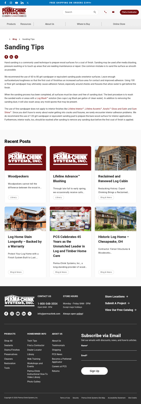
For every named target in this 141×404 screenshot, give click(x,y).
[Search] (95, 12)
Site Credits (132, 394)
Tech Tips (32, 337)
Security (76, 394)
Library (13, 194)
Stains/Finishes (12, 346)
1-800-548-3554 (47, 300)
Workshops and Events (35, 361)
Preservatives (10, 350)
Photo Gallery (34, 378)
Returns (56, 367)
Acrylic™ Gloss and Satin (115, 105)
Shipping (56, 346)
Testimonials (58, 341)
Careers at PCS (59, 362)
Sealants (8, 341)
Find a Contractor (129, 12)
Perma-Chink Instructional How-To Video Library (37, 370)
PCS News (57, 350)
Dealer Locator (34, 346)
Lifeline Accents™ (93, 105)
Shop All (8, 337)
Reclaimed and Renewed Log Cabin (113, 175)
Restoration (10, 359)
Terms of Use (65, 394)
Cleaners (8, 355)
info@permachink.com (49, 310)
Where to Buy (94, 22)
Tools (7, 364)
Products (16, 22)
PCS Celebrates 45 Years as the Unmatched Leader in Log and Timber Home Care (69, 242)
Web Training (33, 355)
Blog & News (106, 194)
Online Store (123, 22)
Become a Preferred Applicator (61, 357)
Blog (15, 35)
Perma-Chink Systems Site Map (93, 394)
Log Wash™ (42, 94)
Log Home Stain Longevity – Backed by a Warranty (25, 238)
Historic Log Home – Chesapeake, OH (113, 235)
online (79, 310)
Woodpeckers (18, 173)
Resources (42, 22)
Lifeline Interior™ (76, 105)
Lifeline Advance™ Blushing (66, 175)
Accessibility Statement (116, 394)
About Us (67, 22)
